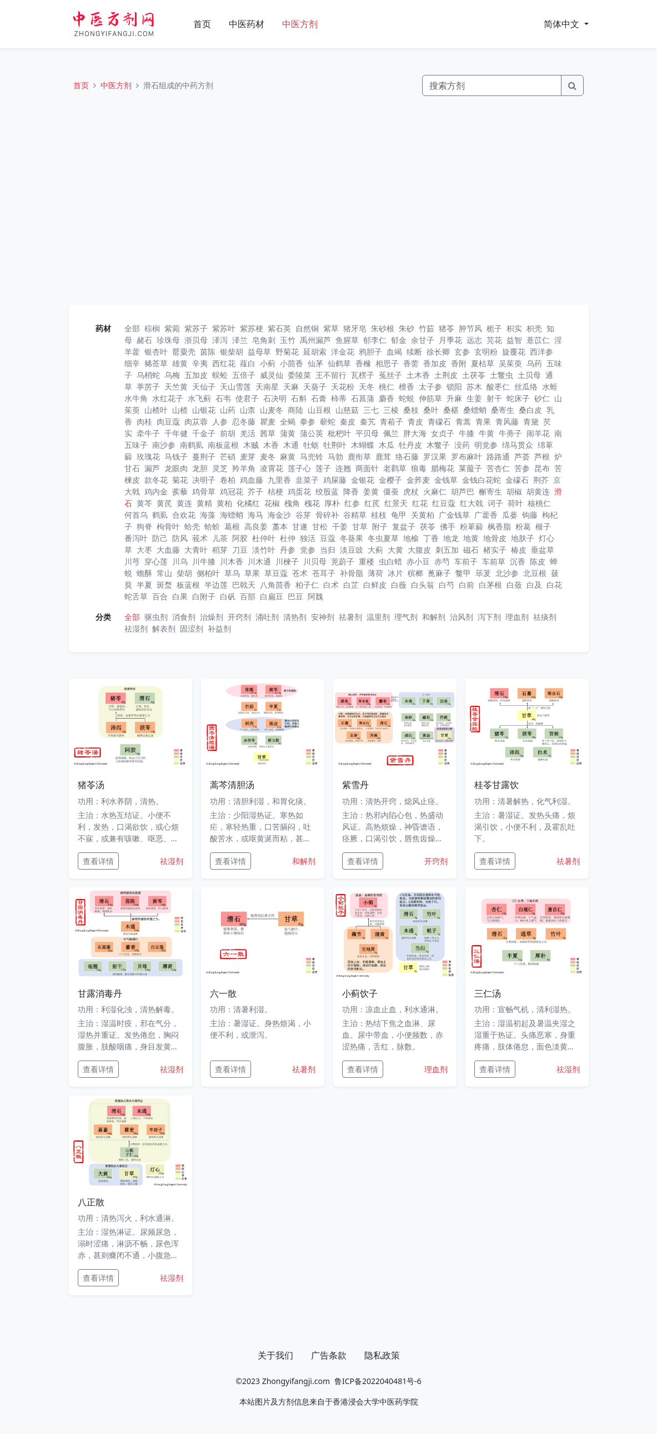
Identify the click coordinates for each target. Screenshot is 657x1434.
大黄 (395, 549)
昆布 (542, 468)
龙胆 (200, 468)
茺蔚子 (342, 561)
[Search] (492, 85)
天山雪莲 (235, 386)
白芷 (351, 584)
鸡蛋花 (299, 491)
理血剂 (517, 617)
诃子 (495, 503)
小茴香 (291, 363)
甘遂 (300, 526)
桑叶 (431, 410)
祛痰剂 (544, 617)
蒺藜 (180, 491)
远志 (474, 340)
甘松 (320, 526)
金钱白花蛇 (481, 479)
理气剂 (406, 617)
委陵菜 (299, 375)
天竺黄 (176, 386)
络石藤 (407, 456)
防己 (160, 538)
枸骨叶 (168, 526)
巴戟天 (243, 584)
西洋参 (541, 351)
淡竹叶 (263, 549)
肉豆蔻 (168, 421)
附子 (380, 526)
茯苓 (427, 526)
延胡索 (315, 351)
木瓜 (386, 445)
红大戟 (471, 503)
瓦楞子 (362, 375)
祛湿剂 (136, 628)
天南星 (267, 386)
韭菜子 (307, 479)
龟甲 (399, 514)
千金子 (203, 433)
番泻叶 (136, 538)
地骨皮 (494, 538)
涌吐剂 (267, 617)
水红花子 (167, 398)
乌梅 (172, 375)
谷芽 (303, 514)
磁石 (471, 549)
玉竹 (287, 340)
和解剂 (433, 617)
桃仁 (386, 386)
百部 (247, 596)
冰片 (395, 573)
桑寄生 (502, 410)
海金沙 (279, 514)
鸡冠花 (231, 491)
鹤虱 (160, 514)
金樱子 (390, 479)
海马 (255, 514)
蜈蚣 (220, 375)
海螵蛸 (231, 514)
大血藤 (168, 549)
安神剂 (322, 617)
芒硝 (227, 456)
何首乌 (136, 514)
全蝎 (287, 421)
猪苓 (446, 328)
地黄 (471, 538)
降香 (351, 491)
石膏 (319, 398)
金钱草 (446, 479)
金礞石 (517, 479)
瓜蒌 (510, 514)
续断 (414, 351)
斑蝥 (164, 584)
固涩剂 (191, 628)
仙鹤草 (339, 363)
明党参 (486, 445)
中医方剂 (300, 24)
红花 (420, 503)
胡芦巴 (462, 491)
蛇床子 (518, 398)
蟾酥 (144, 573)
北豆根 (534, 573)
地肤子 (522, 538)
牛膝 (466, 433)
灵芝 (220, 468)
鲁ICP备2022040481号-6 (378, 1381)
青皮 (415, 421)
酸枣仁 (498, 386)
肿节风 (470, 328)
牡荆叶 (335, 445)
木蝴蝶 (362, 445)
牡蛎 (311, 445)
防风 (180, 538)
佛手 (447, 526)
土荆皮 (446, 375)
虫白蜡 (390, 561)
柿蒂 (339, 398)
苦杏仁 (498, 468)
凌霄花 (271, 468)
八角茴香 (275, 584)
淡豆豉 (351, 549)
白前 (466, 584)
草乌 (232, 573)
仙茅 (315, 363)
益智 (514, 340)
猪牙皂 (355, 328)
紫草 (331, 328)
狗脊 (144, 526)
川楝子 (287, 561)
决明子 (203, 479)
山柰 (247, 410)
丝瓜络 (526, 386)
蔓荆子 (203, 456)
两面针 (367, 468)
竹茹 (426, 328)
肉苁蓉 (196, 421)
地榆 (411, 538)
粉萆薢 (471, 526)
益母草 (259, 351)
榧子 (543, 526)
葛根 (232, 526)
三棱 (391, 410)
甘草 (360, 526)
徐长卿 (438, 351)
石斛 (299, 398)
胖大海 (415, 433)
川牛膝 (203, 561)
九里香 (279, 479)
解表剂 (163, 628)
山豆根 (319, 410)
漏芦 (152, 468)
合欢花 (183, 514)
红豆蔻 (443, 503)
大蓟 (375, 549)
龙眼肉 (176, 468)
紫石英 (279, 328)
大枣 (144, 549)
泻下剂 (489, 617)
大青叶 (196, 549)
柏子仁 (307, 584)
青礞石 (439, 421)
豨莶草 (156, 363)
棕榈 (152, 328)
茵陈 (207, 351)
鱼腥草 (347, 340)
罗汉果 (435, 456)
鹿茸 (383, 456)
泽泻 (220, 340)
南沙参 (163, 445)
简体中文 (562, 24)
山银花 (203, 410)
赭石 (144, 340)
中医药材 (246, 24)
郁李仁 (375, 340)
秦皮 (347, 421)
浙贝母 (196, 340)
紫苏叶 (223, 328)
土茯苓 (473, 375)
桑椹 (451, 410)
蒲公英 (311, 433)
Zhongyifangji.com (296, 1381)
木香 (271, 445)
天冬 (366, 386)
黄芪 (164, 503)
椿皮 (518, 549)
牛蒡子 (510, 433)
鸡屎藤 (335, 479)
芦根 (542, 456)
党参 (307, 549)
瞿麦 (267, 421)
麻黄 (287, 456)
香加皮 (435, 363)
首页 (202, 24)
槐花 (312, 503)
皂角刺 (263, 340)
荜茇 (483, 573)
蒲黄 (287, 433)
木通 (291, 445)
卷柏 (227, 479)
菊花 (180, 479)
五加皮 (196, 375)
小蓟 (267, 363)
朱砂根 (382, 328)
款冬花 (156, 479)
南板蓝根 (223, 445)
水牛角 (136, 398)
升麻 (454, 398)
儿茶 (220, 538)
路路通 (498, 456)
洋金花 (342, 351)
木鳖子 (438, 445)
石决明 (275, 398)
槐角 (292, 503)
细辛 (132, 363)
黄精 (204, 503)
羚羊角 (243, 468)
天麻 (291, 386)
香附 (459, 363)
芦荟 (522, 456)
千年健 (176, 433)
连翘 (343, 468)
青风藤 (507, 421)
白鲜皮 (375, 584)
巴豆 (295, 596)
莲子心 (299, 468)
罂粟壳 (183, 351)
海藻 (207, 514)
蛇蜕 (406, 398)
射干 (494, 398)
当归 (327, 549)
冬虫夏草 (383, 538)
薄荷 (375, 573)
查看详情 (98, 861)
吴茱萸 (510, 363)
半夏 (144, 584)
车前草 (493, 561)
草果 (252, 573)
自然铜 (307, 328)
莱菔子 (470, 468)
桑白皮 (530, 410)
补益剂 (219, 628)
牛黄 (486, 433)
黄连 (184, 503)
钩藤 (530, 514)
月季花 (450, 340)
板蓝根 (188, 584)
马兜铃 (311, 456)
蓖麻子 (439, 573)
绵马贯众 (517, 445)
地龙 (451, 538)
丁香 (431, 538)
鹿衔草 (359, 456)
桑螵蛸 (475, 410)
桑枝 (411, 410)
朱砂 (406, 328)
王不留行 (331, 375)
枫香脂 (499, 526)
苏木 (474, 386)
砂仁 (542, 398)
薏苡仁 (538, 340)
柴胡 (184, 573)
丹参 (287, 549)
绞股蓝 (327, 491)
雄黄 (180, 363)
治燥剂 (211, 617)
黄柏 (224, 503)
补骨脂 (351, 573)
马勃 (335, 456)
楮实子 (494, 549)
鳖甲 (463, 573)
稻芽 (220, 549)
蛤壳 (192, 526)
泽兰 (240, 340)
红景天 (396, 503)
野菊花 (287, 351)
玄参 (462, 351)
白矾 (227, 596)
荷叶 (515, 503)
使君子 (247, 398)
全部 (132, 328)
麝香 (386, 398)
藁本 (280, 526)
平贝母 (367, 433)
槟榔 (415, 573)
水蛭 (550, 386)
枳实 (514, 328)
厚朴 (332, 503)
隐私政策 (382, 1355)
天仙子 (203, 386)
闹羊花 (538, 433)
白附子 (203, 596)
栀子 (494, 328)
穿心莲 (156, 561)
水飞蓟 (199, 398)
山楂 (180, 410)
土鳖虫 (501, 375)
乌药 (534, 363)
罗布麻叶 (466, 456)
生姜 (474, 398)
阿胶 (240, 538)
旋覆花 (513, 351)
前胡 (227, 433)
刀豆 (240, 549)
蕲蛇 (327, 421)
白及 (534, 584)
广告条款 (329, 1355)
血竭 (394, 351)
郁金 (399, 340)
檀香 (406, 386)
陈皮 (537, 561)
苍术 (300, 573)
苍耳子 (323, 573)
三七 (371, 410)
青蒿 (463, 421)
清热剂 (295, 617)
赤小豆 (418, 561)
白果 (180, 596)
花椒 (272, 503)
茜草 (267, 433)
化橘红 (248, 503)
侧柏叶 (208, 573)
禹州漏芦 (315, 340)
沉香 (517, 561)
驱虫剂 (156, 617)
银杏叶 (156, 351)
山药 (227, 410)
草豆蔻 (276, 573)
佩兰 (391, 433)
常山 (164, 573)
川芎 (132, 561)
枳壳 (534, 328)
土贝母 (529, 375)
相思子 (387, 363)
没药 (462, 445)
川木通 (259, 561)
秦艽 (367, 421)
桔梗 (275, 491)
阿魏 (315, 596)
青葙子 (391, 421)
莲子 (323, 468)
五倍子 (243, 375)
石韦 (223, 398)
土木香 (418, 375)
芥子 (255, 491)
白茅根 (490, 584)
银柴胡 (231, 351)
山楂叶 (156, 410)
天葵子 (315, 386)
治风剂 (461, 617)
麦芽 (247, 456)
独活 (307, 538)
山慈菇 (347, 410)
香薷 (411, 363)
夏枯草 (482, 363)
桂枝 (379, 514)
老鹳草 (395, 468)
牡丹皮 (410, 445)
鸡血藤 (251, 479)
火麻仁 (435, 491)
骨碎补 (327, 514)
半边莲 (216, 584)
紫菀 (172, 328)
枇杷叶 (339, 433)
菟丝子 (390, 375)
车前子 (466, 561)
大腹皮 (419, 549)
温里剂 (378, 617)
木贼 (251, 445)
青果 (483, 421)
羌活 (247, 433)
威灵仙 (271, 375)
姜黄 (371, 491)
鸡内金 (156, 491)
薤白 (247, 363)
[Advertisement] (329, 200)
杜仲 (287, 538)
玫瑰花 (148, 456)
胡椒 (514, 491)
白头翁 (422, 584)
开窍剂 (239, 617)
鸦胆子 (370, 351)
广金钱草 (454, 514)
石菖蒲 (362, 398)
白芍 (446, 584)
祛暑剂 (350, 617)
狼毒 (419, 468)
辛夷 (200, 363)
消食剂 (183, 617)
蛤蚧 (212, 526)
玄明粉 (486, 351)
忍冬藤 (243, 421)
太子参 (430, 386)
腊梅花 (442, 468)
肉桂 (144, 421)
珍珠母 (168, 340)
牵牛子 (148, 433)
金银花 (362, 479)
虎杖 (411, 491)
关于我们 (275, 1355)
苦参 (522, 468)
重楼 (366, 561)
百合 (160, 596)
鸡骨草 (203, 491)
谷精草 (355, 514)
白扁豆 (271, 596)
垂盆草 (542, 549)
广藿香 (486, 514)
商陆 (295, 410)
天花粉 (342, 386)
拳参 (307, 421)
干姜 (340, 526)
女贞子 (442, 433)
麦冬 (267, 456)
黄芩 (144, 503)
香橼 (363, 363)
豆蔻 (327, 538)
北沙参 (507, 573)
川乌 (180, 561)
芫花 (494, 340)
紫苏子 (196, 328)
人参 (220, 421)
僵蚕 (391, 491)
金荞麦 (418, 479)
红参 (352, 503)
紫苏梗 (251, 328)
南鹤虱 (191, 445)
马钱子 (176, 456)
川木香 (231, 561)
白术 (331, 584)
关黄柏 (422, 514)
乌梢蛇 (148, 375)
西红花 (223, 363)
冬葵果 (351, 538)
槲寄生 (490, 491)
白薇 (399, 584)
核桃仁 (539, 503)
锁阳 (454, 386)
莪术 (200, 538)
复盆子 (403, 526)
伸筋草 (430, 398)
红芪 (372, 503)
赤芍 (442, 561)
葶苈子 (148, 386)
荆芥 (541, 479)
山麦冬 (271, 410)
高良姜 (256, 526)
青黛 (531, 421)
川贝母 (315, 561)
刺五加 (447, 549)
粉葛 (523, 526)
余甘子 (422, 340)
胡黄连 (538, 491)
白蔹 (514, 584)
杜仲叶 (263, 538)
